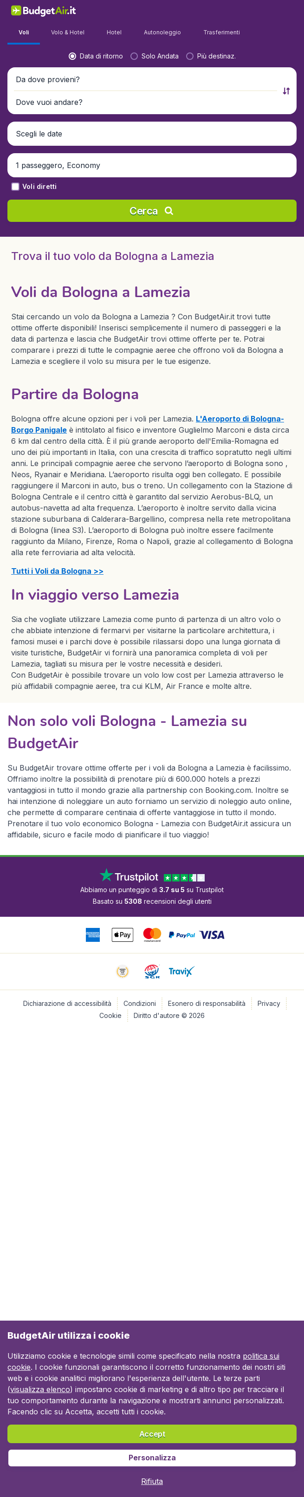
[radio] (40, 249)
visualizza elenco (40, 1389)
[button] (151, 272)
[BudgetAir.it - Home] (43, 10)
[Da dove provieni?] (76, 272)
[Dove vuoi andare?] (227, 272)
